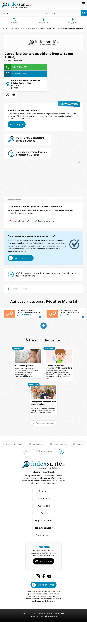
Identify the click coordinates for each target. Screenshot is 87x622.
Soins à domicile (60, 444)
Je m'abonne (46, 561)
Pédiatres (41, 28)
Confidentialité (59, 613)
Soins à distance (43, 21)
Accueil (17, 28)
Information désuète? (21, 221)
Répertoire (14, 21)
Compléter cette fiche (46, 221)
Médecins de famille (14, 444)
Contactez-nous (43, 535)
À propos (43, 491)
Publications (43, 505)
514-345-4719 (20, 67)
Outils (44, 513)
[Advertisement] (43, 179)
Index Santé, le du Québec (30, 139)
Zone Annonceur (44, 527)
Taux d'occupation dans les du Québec (31, 153)
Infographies (72, 21)
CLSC (30, 451)
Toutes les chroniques (45, 423)
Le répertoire (43, 498)
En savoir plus (16, 124)
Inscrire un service (22, 258)
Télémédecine (38, 444)
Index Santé (27, 613)
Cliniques (80, 444)
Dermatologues (47, 451)
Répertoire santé (29, 28)
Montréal (50, 28)
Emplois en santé (43, 520)
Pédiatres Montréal (19, 289)
